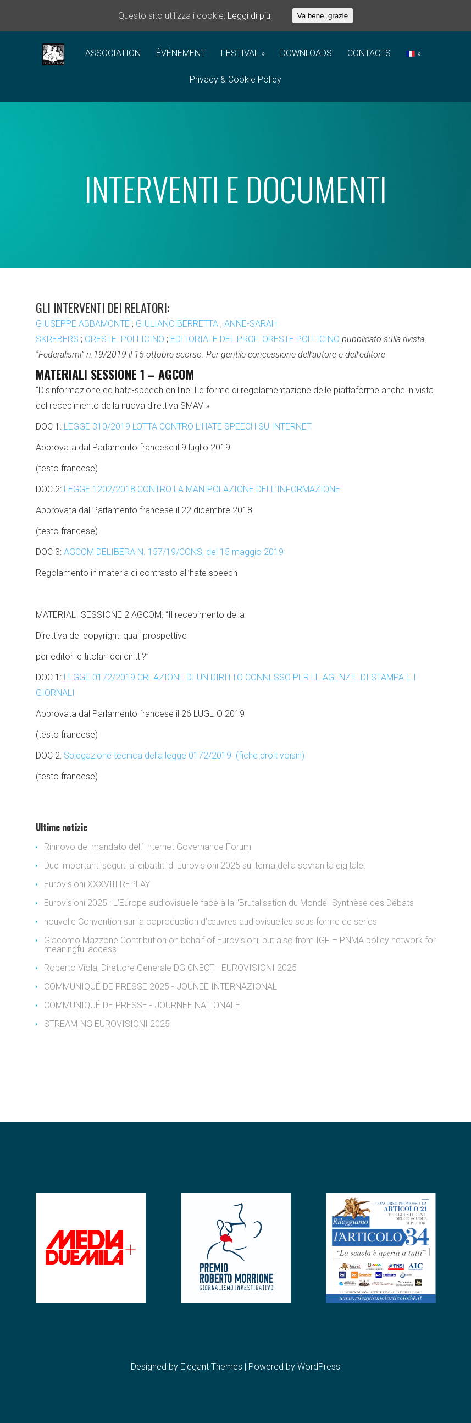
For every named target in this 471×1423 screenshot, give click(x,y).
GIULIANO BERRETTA (177, 323)
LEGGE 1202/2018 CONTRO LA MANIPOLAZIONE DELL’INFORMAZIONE (202, 489)
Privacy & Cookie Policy (235, 80)
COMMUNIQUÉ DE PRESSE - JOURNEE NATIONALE (142, 1005)
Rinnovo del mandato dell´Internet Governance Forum (147, 847)
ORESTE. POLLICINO (124, 339)
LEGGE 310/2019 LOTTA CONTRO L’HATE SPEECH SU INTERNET (188, 426)
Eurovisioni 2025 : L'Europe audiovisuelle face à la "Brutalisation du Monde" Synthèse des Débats (229, 903)
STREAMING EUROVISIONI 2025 (107, 1024)
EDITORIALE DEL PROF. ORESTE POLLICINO (255, 339)
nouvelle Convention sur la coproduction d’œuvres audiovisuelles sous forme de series (210, 921)
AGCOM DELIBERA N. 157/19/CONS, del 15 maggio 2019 (174, 552)
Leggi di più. (250, 15)
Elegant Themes (211, 1366)
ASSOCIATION (113, 53)
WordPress (318, 1366)
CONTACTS (369, 53)
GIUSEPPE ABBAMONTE (83, 323)
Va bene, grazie (322, 16)
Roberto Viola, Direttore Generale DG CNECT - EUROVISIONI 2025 (170, 968)
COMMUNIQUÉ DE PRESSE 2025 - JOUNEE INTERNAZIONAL (160, 986)
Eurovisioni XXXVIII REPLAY (97, 884)
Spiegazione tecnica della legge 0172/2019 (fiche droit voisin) (184, 755)
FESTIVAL (240, 53)
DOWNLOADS (306, 53)
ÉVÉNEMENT (181, 53)
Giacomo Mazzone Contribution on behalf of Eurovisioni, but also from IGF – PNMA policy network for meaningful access (240, 944)
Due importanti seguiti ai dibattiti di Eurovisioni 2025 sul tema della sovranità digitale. (204, 865)
